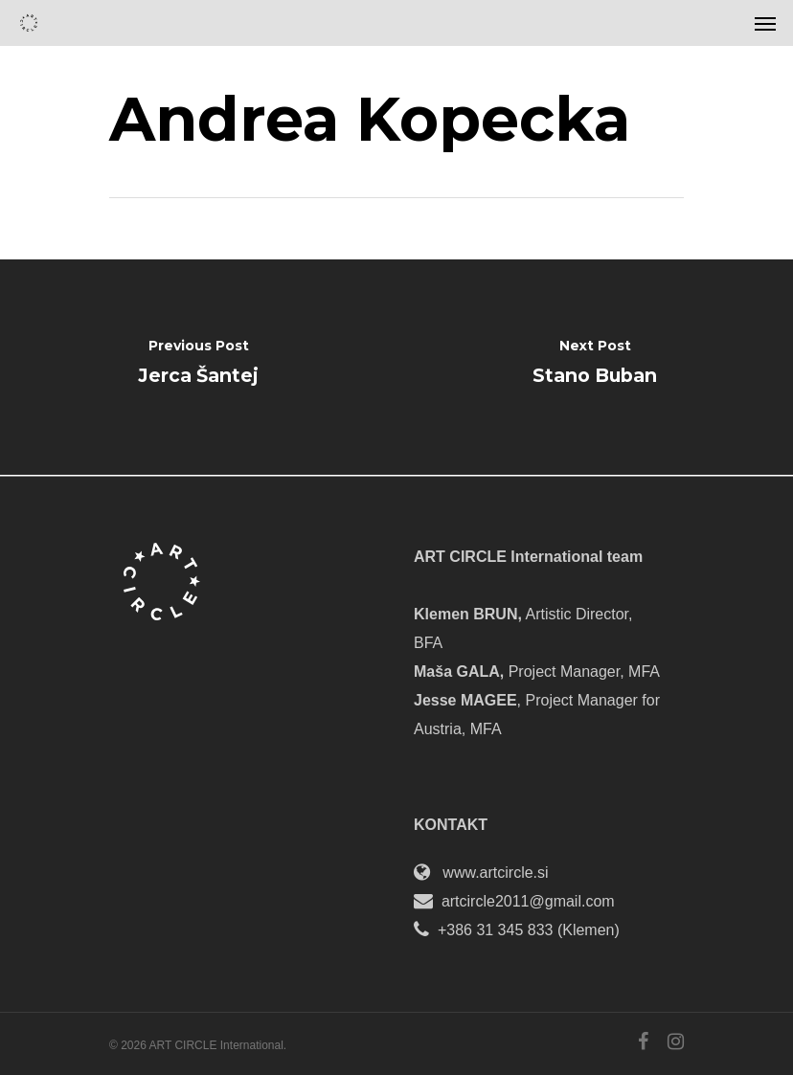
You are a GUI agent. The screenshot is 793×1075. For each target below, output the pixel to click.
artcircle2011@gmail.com (528, 901)
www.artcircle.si (495, 872)
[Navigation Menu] (765, 23)
